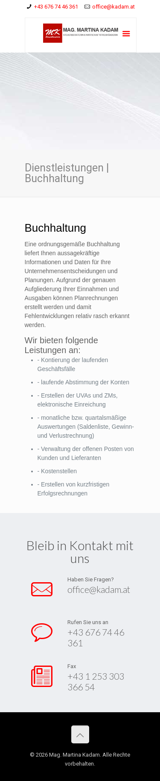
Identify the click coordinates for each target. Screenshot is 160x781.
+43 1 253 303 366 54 (95, 681)
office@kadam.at (113, 6)
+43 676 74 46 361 (56, 6)
